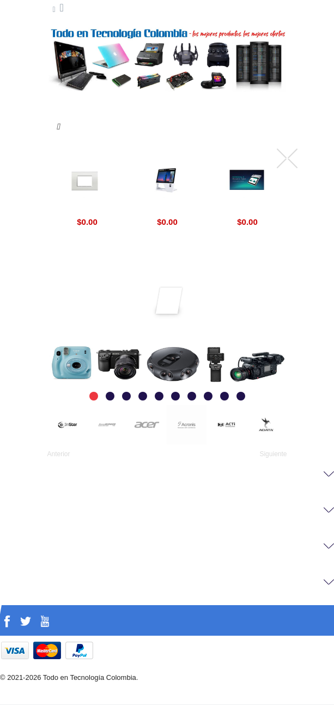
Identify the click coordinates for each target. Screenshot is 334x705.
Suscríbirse (169, 296)
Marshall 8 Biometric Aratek (247, 209)
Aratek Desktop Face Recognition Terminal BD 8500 (167, 209)
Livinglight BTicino (87, 209)
